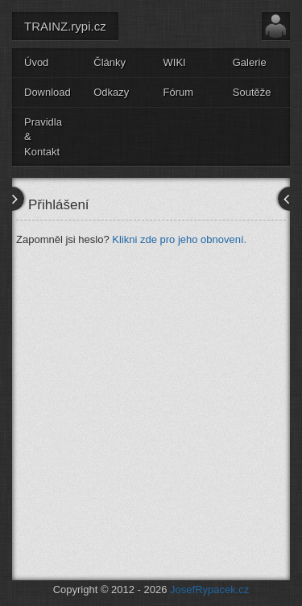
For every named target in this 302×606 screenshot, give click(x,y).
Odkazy (111, 92)
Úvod (36, 62)
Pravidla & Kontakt (43, 137)
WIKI (174, 62)
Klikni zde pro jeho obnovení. (179, 239)
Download (47, 92)
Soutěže (252, 92)
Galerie (250, 62)
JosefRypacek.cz (209, 589)
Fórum (178, 92)
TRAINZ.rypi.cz (65, 26)
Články (109, 62)
